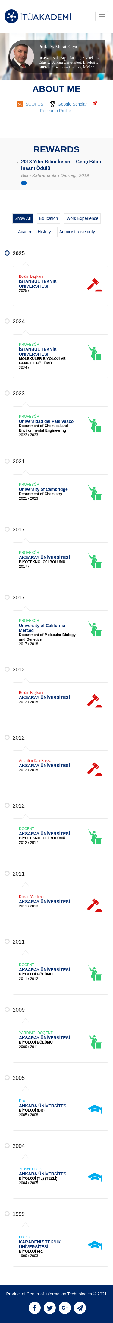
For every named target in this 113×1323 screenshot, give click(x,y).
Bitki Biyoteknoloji (66, 58)
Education (48, 218)
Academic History (34, 231)
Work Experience (82, 218)
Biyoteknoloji (91, 58)
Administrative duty (77, 231)
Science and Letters (66, 67)
